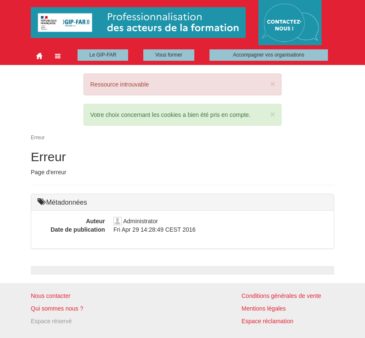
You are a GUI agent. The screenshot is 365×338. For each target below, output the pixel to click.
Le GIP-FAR (102, 55)
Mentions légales (264, 308)
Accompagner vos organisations (268, 55)
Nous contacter (50, 295)
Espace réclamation (267, 321)
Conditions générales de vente (281, 295)
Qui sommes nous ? (57, 308)
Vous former (168, 55)
